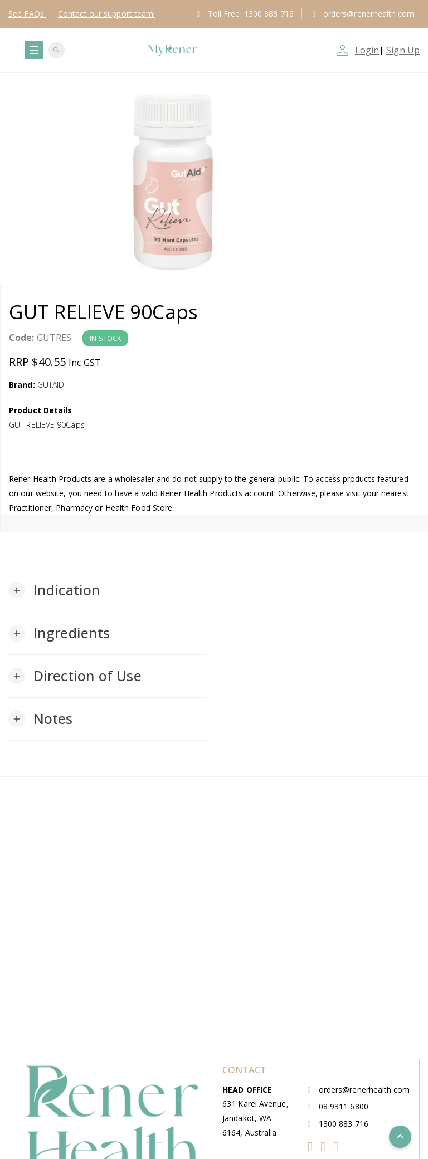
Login (367, 50)
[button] (54, 590)
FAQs (27, 13)
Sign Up (403, 50)
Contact (106, 13)
